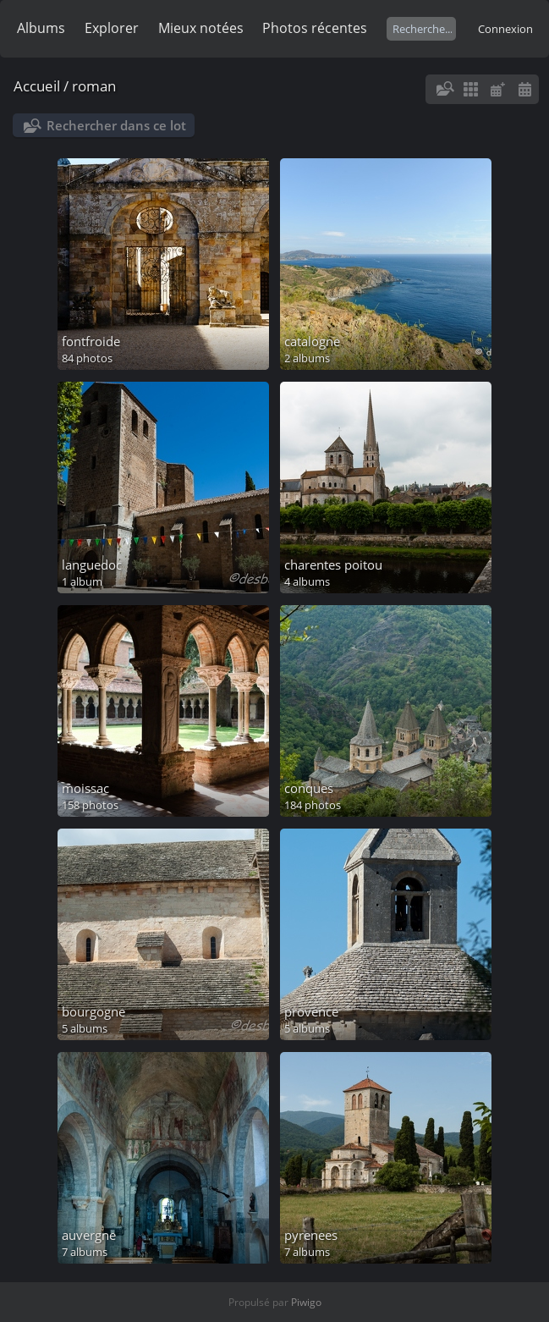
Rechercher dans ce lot (116, 125)
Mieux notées (201, 28)
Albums (41, 28)
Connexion (505, 28)
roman (94, 86)
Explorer (112, 28)
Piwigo (306, 1302)
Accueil (37, 86)
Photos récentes (314, 28)
